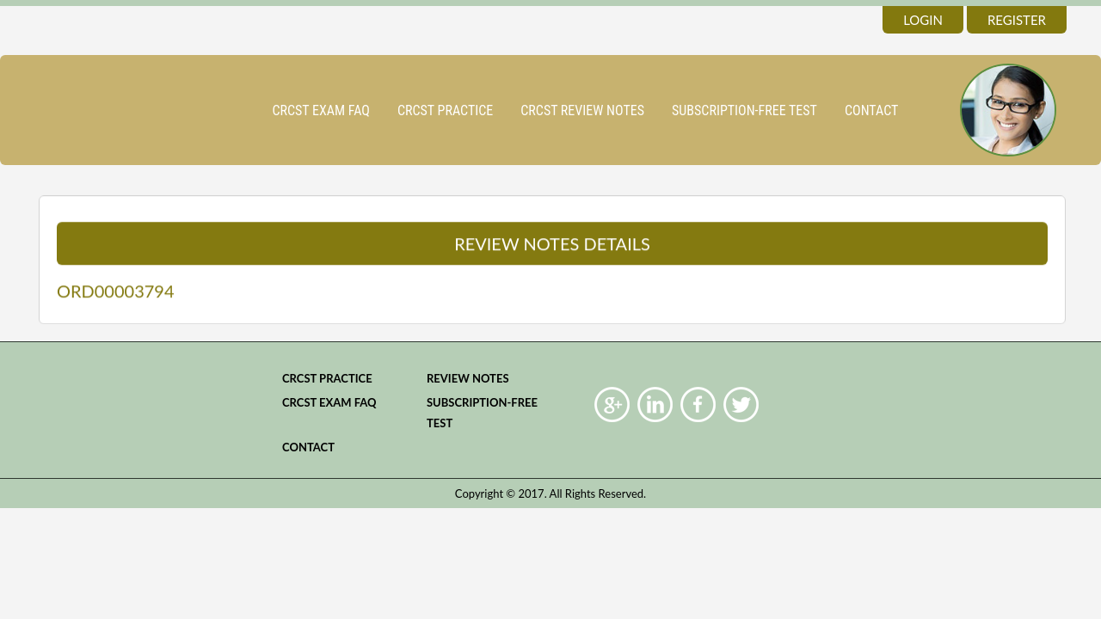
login (923, 20)
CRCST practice (445, 110)
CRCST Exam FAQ (321, 110)
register (1016, 20)
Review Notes (468, 378)
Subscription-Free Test (744, 110)
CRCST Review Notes (582, 110)
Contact (871, 110)
